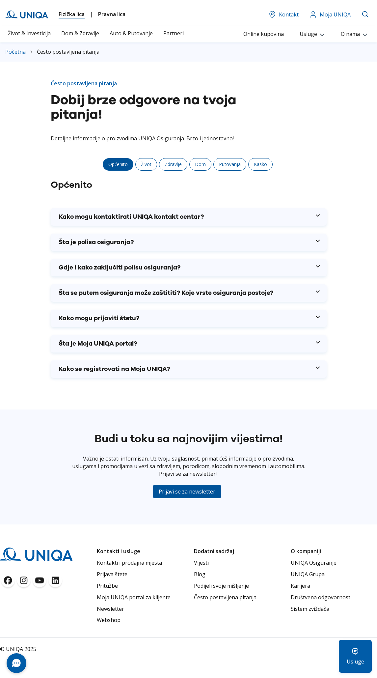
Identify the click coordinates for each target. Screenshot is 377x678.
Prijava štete (112, 574)
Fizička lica (72, 14)
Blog (199, 574)
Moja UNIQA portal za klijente (134, 597)
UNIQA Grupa (308, 574)
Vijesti (201, 562)
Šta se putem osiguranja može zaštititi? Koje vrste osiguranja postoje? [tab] (166, 293)
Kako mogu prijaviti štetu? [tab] (99, 318)
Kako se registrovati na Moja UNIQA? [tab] (114, 369)
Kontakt (283, 14)
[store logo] (26, 14)
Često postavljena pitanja (225, 597)
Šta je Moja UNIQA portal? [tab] (98, 343)
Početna (16, 51)
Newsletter (110, 608)
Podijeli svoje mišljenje (221, 585)
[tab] (118, 164)
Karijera (300, 585)
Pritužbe (107, 585)
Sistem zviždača (310, 608)
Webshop (109, 620)
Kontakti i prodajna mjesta (129, 562)
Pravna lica (111, 14)
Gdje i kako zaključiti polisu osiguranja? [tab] (119, 267)
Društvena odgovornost (320, 597)
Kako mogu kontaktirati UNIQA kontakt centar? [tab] (131, 216)
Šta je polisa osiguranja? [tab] (96, 242)
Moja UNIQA (330, 14)
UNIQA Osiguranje (314, 562)
